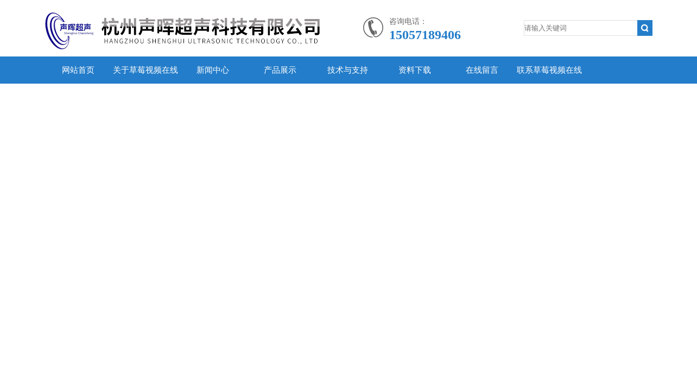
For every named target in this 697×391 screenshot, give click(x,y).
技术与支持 (347, 70)
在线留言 (482, 70)
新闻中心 (213, 70)
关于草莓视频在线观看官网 (145, 84)
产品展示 (280, 70)
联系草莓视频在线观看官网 (549, 84)
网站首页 (78, 70)
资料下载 (414, 70)
